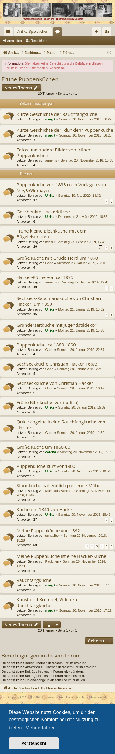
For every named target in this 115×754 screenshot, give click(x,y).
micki (49, 242)
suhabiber (52, 535)
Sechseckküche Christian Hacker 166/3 (57, 364)
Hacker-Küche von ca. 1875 (45, 277)
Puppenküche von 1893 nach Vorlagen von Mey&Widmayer (61, 187)
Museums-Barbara (58, 491)
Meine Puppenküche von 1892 (48, 530)
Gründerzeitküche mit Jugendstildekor (56, 325)
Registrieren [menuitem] (108, 32)
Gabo (49, 263)
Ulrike (49, 195)
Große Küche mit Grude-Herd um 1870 (57, 258)
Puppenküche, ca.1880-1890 (46, 344)
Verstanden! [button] (33, 743)
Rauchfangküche (34, 580)
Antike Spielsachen (32, 31)
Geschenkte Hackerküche (43, 212)
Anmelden (14, 40)
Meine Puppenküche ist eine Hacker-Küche (61, 556)
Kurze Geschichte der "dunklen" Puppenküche (65, 130)
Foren (58, 32)
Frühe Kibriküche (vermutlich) (48, 402)
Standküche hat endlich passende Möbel (59, 485)
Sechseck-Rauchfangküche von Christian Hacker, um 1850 (59, 301)
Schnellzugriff (9, 32)
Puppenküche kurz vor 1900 (46, 466)
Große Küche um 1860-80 (43, 447)
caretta (50, 452)
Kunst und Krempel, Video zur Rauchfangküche (48, 602)
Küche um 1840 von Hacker (45, 509)
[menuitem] (86, 31)
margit (50, 119)
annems (51, 160)
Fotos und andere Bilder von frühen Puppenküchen (54, 152)
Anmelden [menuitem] (98, 32)
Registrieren (39, 40)
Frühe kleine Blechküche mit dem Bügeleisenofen (51, 233)
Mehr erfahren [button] (40, 727)
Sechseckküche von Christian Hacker (55, 383)
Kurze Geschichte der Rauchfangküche (57, 114)
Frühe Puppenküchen (30, 79)
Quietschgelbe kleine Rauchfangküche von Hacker (61, 424)
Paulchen (52, 561)
